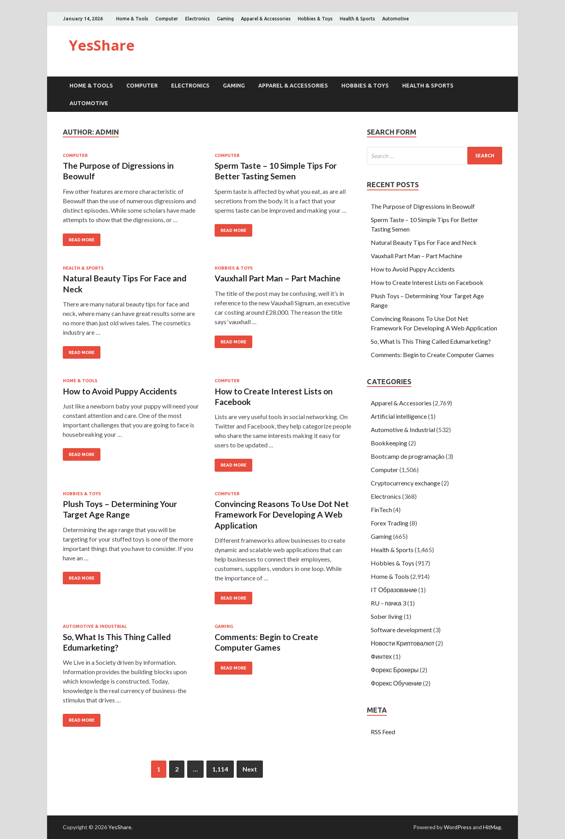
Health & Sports (357, 18)
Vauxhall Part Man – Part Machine (278, 278)
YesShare (102, 45)
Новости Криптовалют (402, 643)
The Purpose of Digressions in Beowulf (423, 206)
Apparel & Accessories (266, 18)
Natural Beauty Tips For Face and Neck (424, 242)
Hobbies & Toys (315, 18)
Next (249, 769)
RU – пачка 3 (388, 603)
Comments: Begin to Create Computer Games (432, 354)
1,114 (220, 769)
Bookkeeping (389, 443)
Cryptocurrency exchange (405, 483)
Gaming (225, 18)
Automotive (395, 18)
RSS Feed (383, 731)
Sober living (387, 616)
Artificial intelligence (399, 416)
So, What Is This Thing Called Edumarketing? (431, 341)
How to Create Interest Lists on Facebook (427, 282)
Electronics (197, 18)
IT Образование (394, 589)
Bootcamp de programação (408, 456)
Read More (82, 239)
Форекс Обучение (396, 683)
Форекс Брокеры (395, 669)
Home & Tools (132, 18)
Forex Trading (389, 523)
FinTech (381, 509)
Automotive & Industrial (95, 626)
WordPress (458, 827)
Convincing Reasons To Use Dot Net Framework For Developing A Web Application (282, 514)
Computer (166, 18)
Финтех (381, 656)
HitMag (492, 827)
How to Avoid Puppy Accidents (120, 391)
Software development (401, 629)
